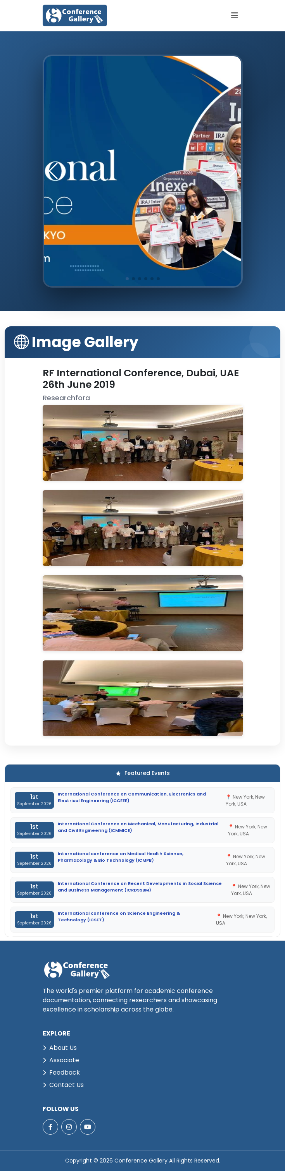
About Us (60, 1047)
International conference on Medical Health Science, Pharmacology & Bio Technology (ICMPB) (120, 856)
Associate (61, 1060)
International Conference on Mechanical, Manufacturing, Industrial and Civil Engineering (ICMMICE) (138, 827)
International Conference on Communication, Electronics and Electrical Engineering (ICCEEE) (132, 797)
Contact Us (63, 1084)
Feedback (61, 1072)
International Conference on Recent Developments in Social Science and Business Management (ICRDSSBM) (140, 886)
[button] (232, 171)
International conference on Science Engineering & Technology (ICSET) (119, 916)
